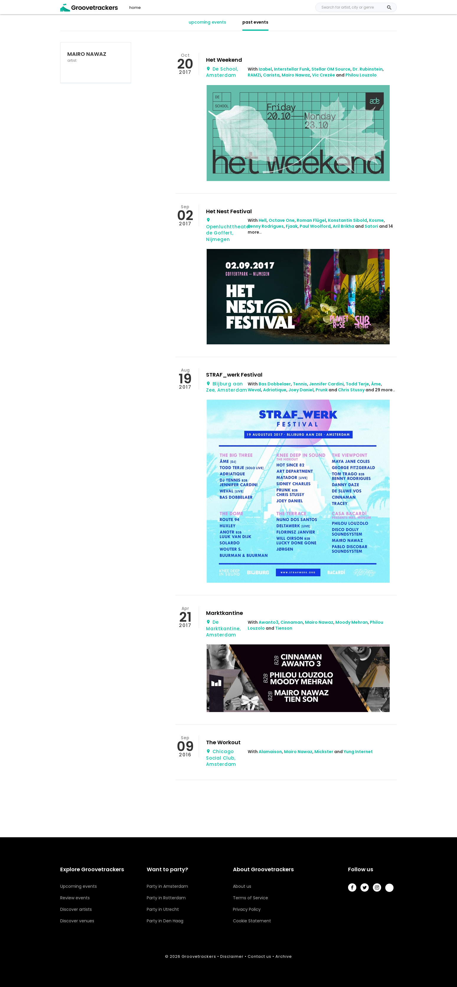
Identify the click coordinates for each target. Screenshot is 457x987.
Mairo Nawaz (296, 75)
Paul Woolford (315, 226)
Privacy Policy (247, 909)
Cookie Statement (252, 921)
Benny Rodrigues (266, 226)
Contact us (259, 956)
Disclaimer (232, 956)
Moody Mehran (351, 622)
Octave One (282, 220)
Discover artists (76, 909)
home (135, 7)
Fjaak (292, 226)
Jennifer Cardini (326, 384)
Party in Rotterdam (166, 898)
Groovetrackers (199, 956)
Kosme (376, 220)
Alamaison (270, 752)
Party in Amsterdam (167, 886)
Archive (283, 956)
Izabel (265, 69)
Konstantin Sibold (347, 220)
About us (242, 886)
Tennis (300, 384)
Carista (271, 75)
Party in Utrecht (163, 909)
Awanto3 (268, 622)
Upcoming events (78, 886)
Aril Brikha (343, 226)
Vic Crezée (323, 75)
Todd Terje (357, 384)
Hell (263, 220)
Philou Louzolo (361, 75)
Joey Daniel (301, 390)
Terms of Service (250, 898)
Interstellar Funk (291, 69)
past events (255, 22)
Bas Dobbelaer (275, 384)
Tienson (283, 628)
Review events (75, 898)
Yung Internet (358, 752)
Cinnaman (291, 622)
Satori (371, 226)
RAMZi (254, 75)
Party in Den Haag (165, 921)
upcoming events (207, 22)
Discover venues (77, 921)
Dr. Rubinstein (367, 69)
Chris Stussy (351, 390)
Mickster (323, 752)
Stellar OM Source (330, 69)
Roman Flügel (311, 220)
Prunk (322, 390)
